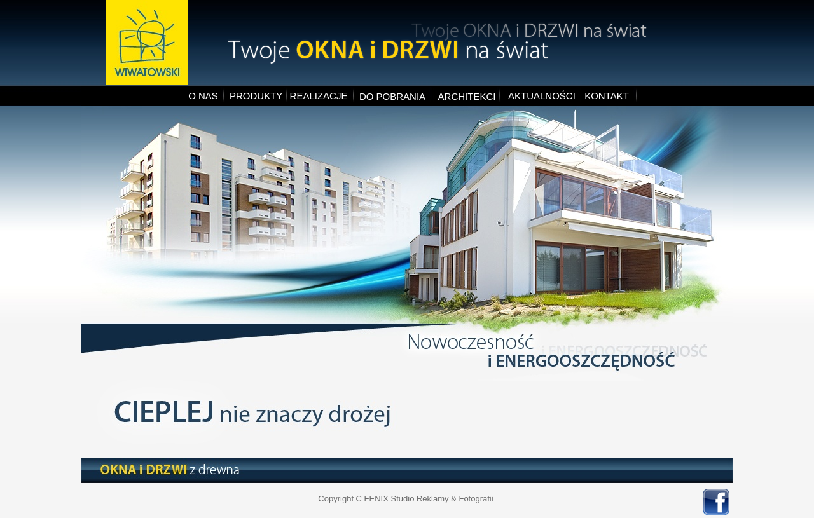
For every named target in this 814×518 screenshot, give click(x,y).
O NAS (203, 95)
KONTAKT (606, 95)
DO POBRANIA (392, 96)
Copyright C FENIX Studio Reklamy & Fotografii (405, 498)
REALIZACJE (319, 95)
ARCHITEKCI (467, 96)
